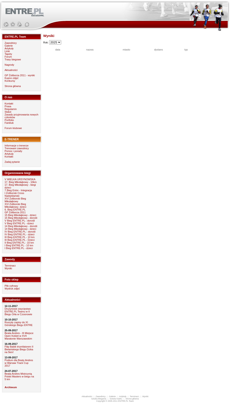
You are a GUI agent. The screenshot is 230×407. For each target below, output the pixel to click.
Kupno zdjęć (12, 78)
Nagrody (9, 64)
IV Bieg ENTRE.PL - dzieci (19, 234)
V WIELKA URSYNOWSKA (20, 179)
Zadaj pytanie (12, 161)
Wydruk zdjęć (12, 288)
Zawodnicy (11, 43)
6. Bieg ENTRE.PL (15, 209)
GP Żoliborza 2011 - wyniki (20, 75)
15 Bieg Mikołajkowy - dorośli (21, 217)
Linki (7, 51)
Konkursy (10, 80)
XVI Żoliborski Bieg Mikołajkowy (15, 200)
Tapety (8, 54)
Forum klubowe (13, 128)
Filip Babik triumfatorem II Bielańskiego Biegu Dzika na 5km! (19, 349)
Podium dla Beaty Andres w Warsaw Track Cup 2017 (19, 363)
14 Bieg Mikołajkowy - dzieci (20, 228)
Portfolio (9, 120)
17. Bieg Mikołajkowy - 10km (21, 182)
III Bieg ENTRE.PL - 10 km (19, 237)
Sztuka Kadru (116, 399)
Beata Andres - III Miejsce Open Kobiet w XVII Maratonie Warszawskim (19, 336)
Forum (8, 56)
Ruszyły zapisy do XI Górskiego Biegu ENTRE (19, 323)
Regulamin (11, 109)
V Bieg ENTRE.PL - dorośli (20, 220)
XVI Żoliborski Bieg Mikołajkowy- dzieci (15, 205)
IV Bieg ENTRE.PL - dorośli (20, 231)
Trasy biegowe (13, 59)
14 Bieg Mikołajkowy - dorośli (21, 226)
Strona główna (13, 86)
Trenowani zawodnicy (17, 148)
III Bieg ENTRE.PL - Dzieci (19, 240)
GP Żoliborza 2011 (15, 212)
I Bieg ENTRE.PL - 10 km (19, 245)
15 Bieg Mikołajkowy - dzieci (20, 215)
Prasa (8, 106)
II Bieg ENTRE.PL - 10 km (19, 242)
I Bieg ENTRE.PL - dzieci (19, 248)
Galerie (9, 45)
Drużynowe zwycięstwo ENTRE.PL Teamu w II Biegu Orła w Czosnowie (18, 311)
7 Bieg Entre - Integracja (18, 190)
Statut (8, 111)
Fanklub (9, 122)
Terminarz (10, 265)
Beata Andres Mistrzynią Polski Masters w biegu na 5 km (19, 376)
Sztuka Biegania (98, 399)
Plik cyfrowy (11, 285)
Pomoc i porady (13, 151)
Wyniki (8, 268)
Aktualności (11, 70)
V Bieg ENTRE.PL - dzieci (19, 223)
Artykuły (9, 48)
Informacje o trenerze (17, 145)
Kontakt (9, 103)
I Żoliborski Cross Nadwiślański (14, 194)
